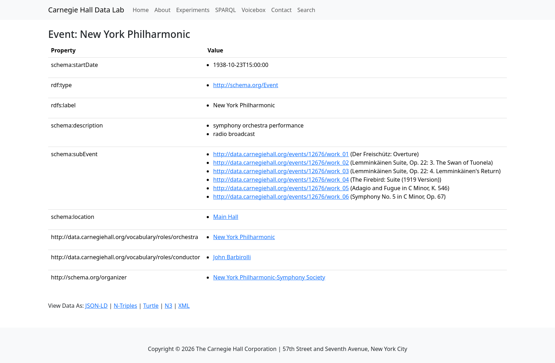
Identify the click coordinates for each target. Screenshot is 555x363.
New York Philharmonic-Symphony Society (269, 277)
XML (184, 306)
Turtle (151, 306)
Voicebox (253, 10)
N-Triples (125, 306)
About (162, 10)
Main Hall (225, 217)
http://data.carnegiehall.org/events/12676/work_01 (281, 154)
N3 (168, 306)
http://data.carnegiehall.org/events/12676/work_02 (281, 162)
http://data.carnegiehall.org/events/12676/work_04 (281, 179)
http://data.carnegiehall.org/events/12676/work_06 (281, 196)
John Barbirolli (232, 257)
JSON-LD (96, 306)
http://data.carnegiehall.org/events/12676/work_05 (281, 188)
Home (142, 9)
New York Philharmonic (244, 237)
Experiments (193, 10)
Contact (281, 10)
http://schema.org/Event (245, 85)
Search (306, 10)
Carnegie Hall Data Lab (86, 10)
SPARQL (225, 10)
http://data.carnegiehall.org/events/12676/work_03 (281, 171)
